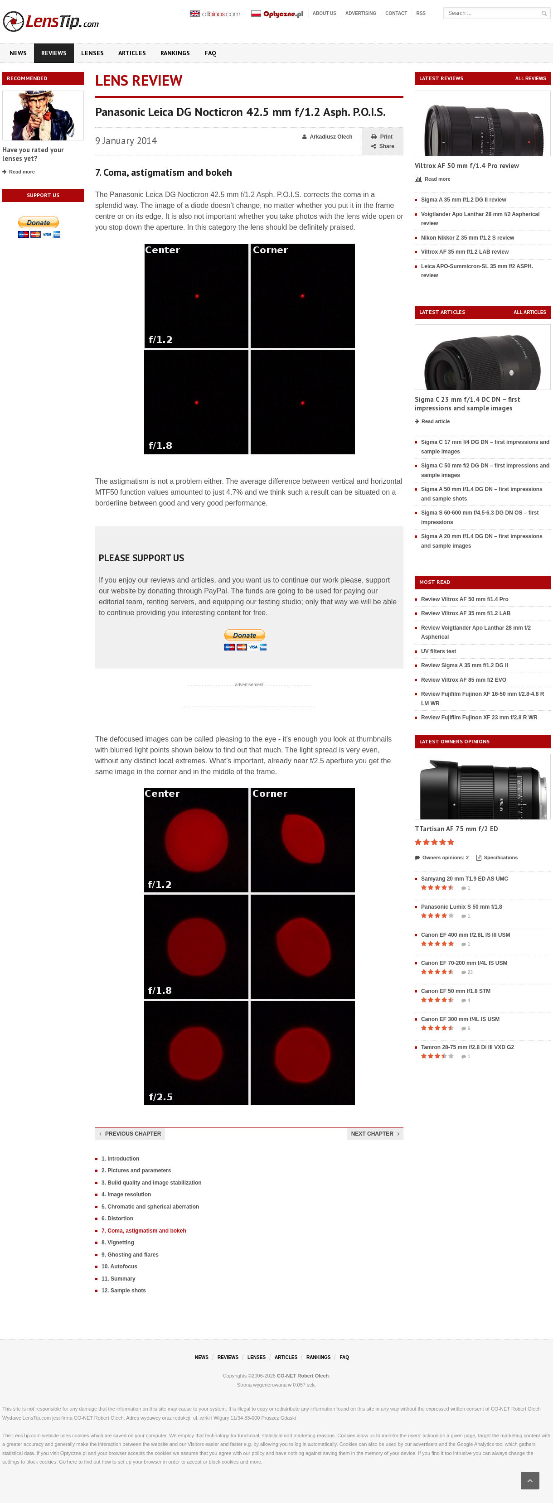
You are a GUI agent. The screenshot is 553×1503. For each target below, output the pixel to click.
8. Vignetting (118, 1242)
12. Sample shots (124, 1290)
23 (467, 972)
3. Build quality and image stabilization (152, 1183)
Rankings (175, 53)
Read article (432, 421)
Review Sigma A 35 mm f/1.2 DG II (464, 665)
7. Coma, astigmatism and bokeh (144, 1231)
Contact (396, 13)
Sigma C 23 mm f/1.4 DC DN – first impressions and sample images (467, 404)
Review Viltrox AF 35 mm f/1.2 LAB (465, 613)
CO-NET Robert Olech (303, 1375)
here (72, 1461)
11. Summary (119, 1279)
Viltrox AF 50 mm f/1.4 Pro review (467, 165)
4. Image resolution (126, 1194)
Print (382, 137)
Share (382, 146)
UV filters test (438, 651)
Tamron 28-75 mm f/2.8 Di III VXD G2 (467, 1047)
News (18, 53)
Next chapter (375, 1134)
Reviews (54, 53)
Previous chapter (130, 1134)
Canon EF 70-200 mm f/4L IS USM (464, 963)
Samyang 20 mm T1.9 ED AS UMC (464, 879)
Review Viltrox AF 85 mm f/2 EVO (463, 680)
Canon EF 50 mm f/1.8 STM (455, 991)
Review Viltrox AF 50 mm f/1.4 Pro (465, 599)
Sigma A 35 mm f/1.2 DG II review (463, 200)
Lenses (92, 53)
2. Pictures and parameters (136, 1170)
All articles (530, 312)
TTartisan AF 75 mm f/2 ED (456, 828)
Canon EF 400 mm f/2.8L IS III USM (465, 935)
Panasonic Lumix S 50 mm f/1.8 (461, 907)
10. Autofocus (119, 1266)
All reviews (530, 78)
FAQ (210, 53)
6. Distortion (117, 1218)
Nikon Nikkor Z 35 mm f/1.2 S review (467, 238)
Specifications (497, 857)
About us (324, 13)
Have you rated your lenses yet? (32, 154)
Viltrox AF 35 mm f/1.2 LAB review (465, 252)
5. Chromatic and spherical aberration (150, 1207)
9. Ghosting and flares (130, 1255)
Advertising (360, 13)
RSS (421, 13)
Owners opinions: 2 (442, 857)
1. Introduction (120, 1159)
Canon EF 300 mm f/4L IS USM (460, 1019)
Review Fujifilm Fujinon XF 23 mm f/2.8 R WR (479, 717)
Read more (18, 172)
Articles (132, 53)
